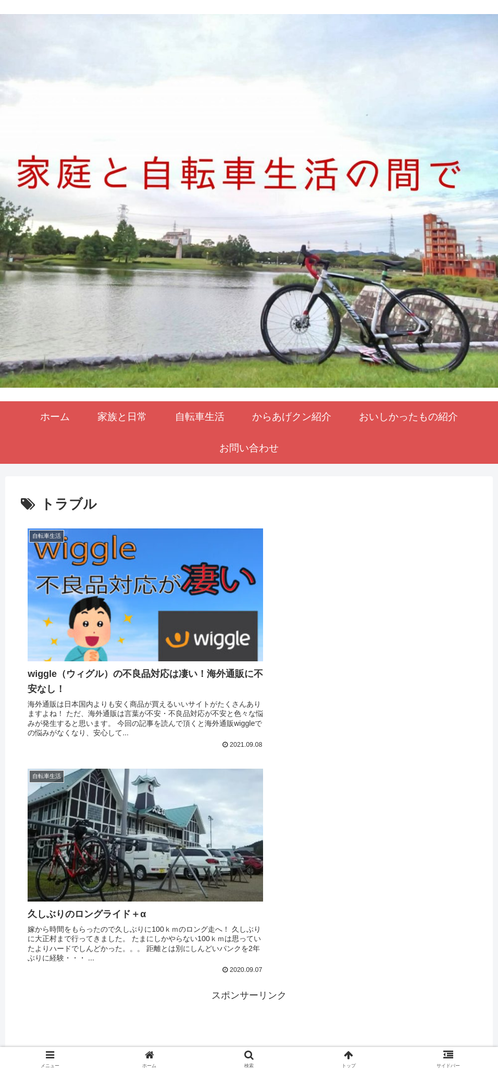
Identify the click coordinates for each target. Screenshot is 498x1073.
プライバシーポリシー (249, 1040)
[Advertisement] (249, 839)
